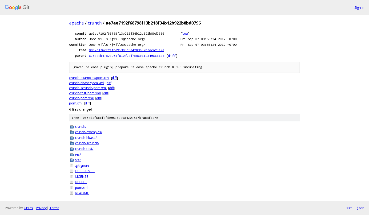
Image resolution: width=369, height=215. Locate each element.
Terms (54, 208)
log (185, 33)
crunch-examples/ (88, 132)
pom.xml (75, 103)
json (360, 208)
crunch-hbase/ (86, 137)
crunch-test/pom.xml (85, 93)
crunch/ (80, 126)
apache (76, 23)
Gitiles (28, 208)
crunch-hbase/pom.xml (86, 83)
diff (172, 56)
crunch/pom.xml (81, 98)
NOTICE (81, 182)
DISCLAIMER (85, 171)
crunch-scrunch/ (87, 143)
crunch (95, 23)
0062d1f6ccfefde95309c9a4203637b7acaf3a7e (126, 50)
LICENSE (81, 176)
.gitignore (82, 165)
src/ (78, 159)
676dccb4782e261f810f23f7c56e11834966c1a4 (126, 56)
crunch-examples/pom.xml (89, 77)
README (82, 193)
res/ (78, 154)
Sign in (359, 7)
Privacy (41, 208)
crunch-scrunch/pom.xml (88, 88)
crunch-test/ (84, 148)
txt (349, 208)
